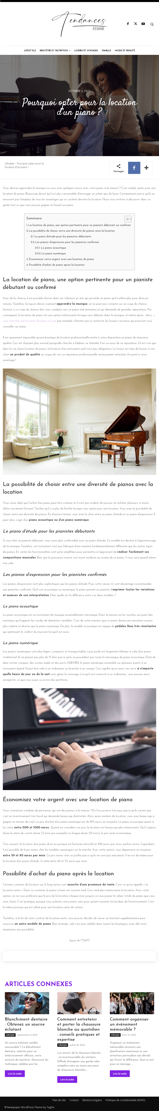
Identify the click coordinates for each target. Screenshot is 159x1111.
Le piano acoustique (53, 248)
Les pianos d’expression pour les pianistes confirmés (67, 242)
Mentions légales (92, 1100)
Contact (74, 1100)
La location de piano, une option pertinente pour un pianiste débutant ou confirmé (79, 225)
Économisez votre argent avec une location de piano (61, 259)
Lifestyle (9, 163)
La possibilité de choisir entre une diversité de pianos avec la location (72, 231)
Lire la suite (15, 1073)
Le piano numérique (53, 253)
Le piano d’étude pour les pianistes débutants (63, 236)
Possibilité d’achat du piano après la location (56, 265)
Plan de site (59, 1100)
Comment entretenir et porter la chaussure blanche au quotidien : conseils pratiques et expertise (79, 1029)
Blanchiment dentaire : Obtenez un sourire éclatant (26, 1024)
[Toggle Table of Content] (126, 219)
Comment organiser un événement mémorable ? (129, 1024)
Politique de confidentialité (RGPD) (125, 1100)
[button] (152, 24)
